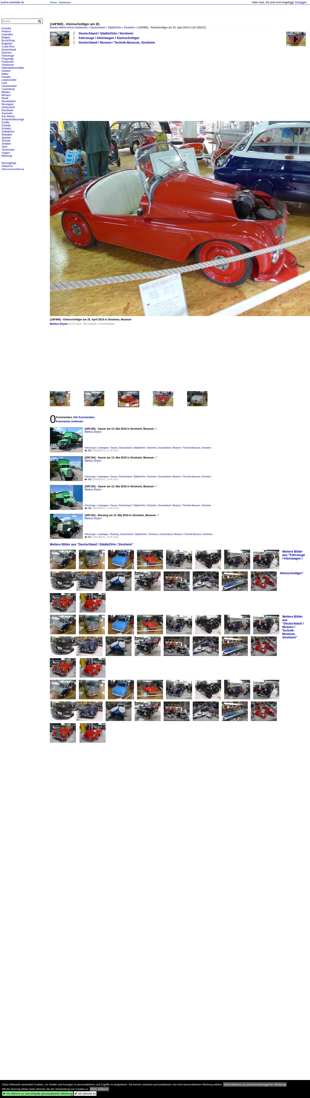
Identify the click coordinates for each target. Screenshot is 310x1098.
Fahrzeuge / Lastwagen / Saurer (101, 447)
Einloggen (301, 2)
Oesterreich (8, 107)
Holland (6, 70)
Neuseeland (8, 101)
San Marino (8, 116)
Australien (7, 34)
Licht (4, 83)
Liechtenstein (9, 86)
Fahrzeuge (8, 55)
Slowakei (7, 134)
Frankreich (8, 61)
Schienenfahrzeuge (13, 119)
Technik (6, 140)
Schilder (6, 125)
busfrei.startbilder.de (12, 2)
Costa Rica (8, 46)
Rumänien (7, 110)
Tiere (4, 146)
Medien (6, 92)
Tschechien (8, 149)
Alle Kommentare (84, 417)
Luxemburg (8, 89)
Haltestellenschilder (13, 67)
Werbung (7, 155)
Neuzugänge (9, 163)
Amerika (6, 28)
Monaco (6, 95)
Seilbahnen (8, 131)
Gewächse (8, 64)
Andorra (6, 31)
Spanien (6, 137)
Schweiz (6, 128)
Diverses (7, 52)
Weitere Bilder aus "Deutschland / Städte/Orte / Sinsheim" (91, 544)
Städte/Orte (114, 27)
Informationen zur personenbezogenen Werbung (255, 1084)
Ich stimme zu (85, 1093)
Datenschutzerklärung (13, 169)
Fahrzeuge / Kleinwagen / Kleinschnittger (109, 38)
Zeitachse (7, 166)
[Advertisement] (95, 82)
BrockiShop (8, 40)
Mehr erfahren (99, 1089)
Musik (5, 98)
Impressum (65, 2)
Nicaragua (7, 104)
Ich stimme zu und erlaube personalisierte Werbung (37, 1093)
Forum (53, 2)
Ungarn (6, 152)
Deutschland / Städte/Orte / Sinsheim (106, 33)
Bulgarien (7, 43)
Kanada (6, 76)
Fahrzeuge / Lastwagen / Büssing (102, 534)
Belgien (6, 37)
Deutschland (97, 27)
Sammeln (7, 113)
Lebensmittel (9, 80)
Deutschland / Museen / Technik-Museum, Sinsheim (117, 42)
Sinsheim (129, 27)
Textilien (6, 143)
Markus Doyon (59, 323)
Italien (5, 73)
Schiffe (5, 122)
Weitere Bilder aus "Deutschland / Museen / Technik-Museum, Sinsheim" (293, 627)
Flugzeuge (8, 58)
